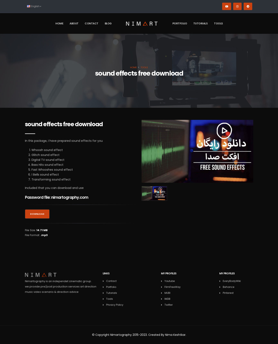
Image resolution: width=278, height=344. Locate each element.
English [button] (34, 6)
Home (59, 23)
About (74, 23)
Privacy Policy (115, 305)
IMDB (167, 299)
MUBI (167, 293)
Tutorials (200, 23)
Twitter (168, 305)
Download (37, 214)
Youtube (170, 281)
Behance (229, 287)
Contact (91, 23)
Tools (218, 23)
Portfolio (179, 23)
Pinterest (228, 293)
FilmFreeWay (172, 287)
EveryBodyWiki (232, 281)
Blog (108, 23)
